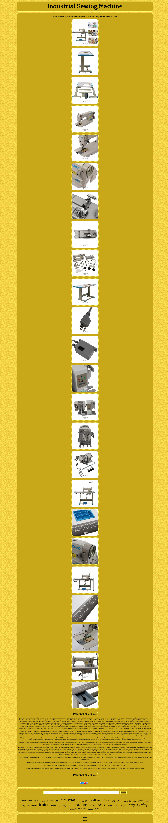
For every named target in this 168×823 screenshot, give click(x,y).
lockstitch (73, 809)
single (134, 801)
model (147, 801)
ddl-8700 (85, 801)
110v (59, 806)
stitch (36, 801)
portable (43, 801)
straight (90, 809)
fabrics (70, 806)
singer (106, 800)
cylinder (117, 806)
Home (85, 817)
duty (132, 805)
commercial (127, 801)
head (97, 808)
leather (43, 805)
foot (140, 800)
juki (119, 800)
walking (95, 800)
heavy (101, 805)
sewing (142, 804)
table (57, 801)
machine (80, 805)
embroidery (32, 805)
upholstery (26, 800)
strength (82, 808)
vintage (65, 806)
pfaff (113, 801)
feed (78, 801)
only (23, 806)
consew (50, 801)
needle (53, 805)
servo (110, 805)
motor (92, 805)
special (124, 805)
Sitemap (84, 820)
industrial (68, 800)
